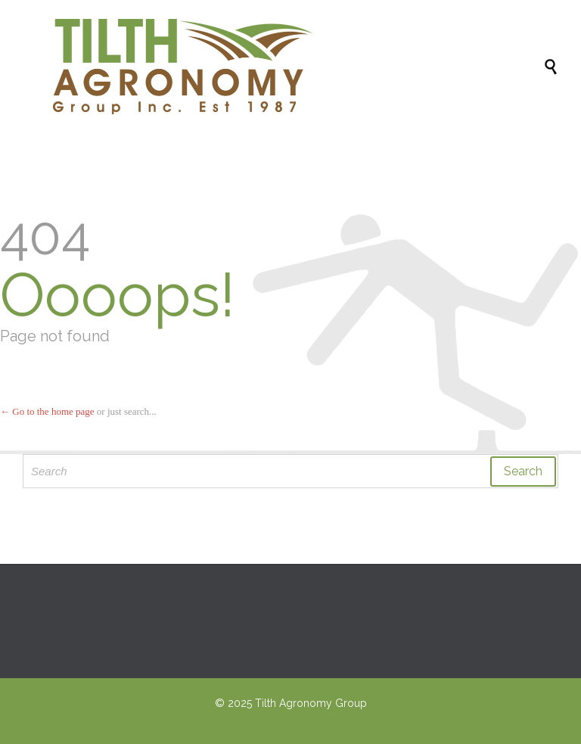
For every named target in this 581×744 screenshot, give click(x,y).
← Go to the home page (47, 411)
